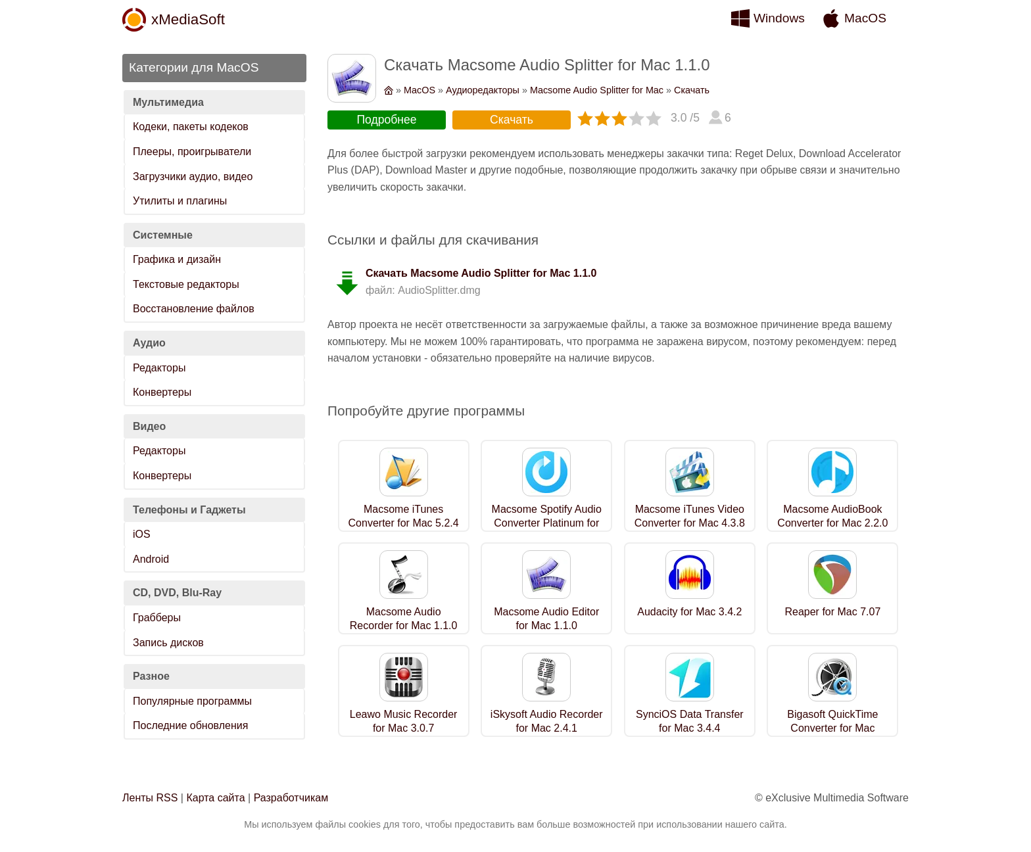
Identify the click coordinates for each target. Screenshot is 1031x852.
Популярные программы (192, 701)
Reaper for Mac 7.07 (832, 611)
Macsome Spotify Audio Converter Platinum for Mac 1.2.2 (547, 523)
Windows (779, 18)
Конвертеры (162, 392)
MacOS (865, 18)
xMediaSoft (188, 19)
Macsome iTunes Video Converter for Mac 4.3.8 (690, 516)
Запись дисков (168, 642)
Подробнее (386, 119)
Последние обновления (190, 725)
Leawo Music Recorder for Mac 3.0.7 (404, 721)
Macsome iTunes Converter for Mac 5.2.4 (403, 516)
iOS (142, 534)
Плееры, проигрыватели (192, 151)
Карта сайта (215, 797)
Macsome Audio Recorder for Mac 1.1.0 (404, 618)
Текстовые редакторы (186, 284)
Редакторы (159, 367)
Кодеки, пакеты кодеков (191, 126)
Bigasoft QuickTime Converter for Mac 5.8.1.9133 (832, 728)
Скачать (691, 90)
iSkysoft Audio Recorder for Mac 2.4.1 (547, 721)
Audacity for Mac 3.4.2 (689, 611)
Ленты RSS (150, 797)
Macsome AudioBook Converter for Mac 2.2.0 (832, 516)
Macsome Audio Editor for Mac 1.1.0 (546, 618)
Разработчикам (291, 797)
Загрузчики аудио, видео (192, 176)
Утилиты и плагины (180, 200)
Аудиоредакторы (482, 90)
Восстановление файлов (193, 308)
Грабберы (157, 617)
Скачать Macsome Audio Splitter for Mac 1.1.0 (481, 273)
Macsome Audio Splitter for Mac (596, 90)
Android (151, 559)
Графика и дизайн (177, 259)
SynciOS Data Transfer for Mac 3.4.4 (690, 721)
